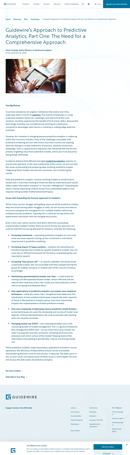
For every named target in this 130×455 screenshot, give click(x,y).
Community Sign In (117, 413)
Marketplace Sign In (117, 423)
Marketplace (75, 424)
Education (92, 416)
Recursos (57, 4)
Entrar (98, 4)
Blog (26, 19)
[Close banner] (127, 434)
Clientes (36, 4)
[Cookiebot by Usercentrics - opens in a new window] (13, 451)
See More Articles (13, 370)
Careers (73, 408)
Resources (17, 19)
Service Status (75, 430)
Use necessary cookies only (108, 449)
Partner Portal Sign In (116, 430)
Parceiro (46, 4)
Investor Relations (77, 420)
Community (93, 408)
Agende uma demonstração (116, 4)
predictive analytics (55, 160)
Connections (75, 412)
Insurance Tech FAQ (96, 420)
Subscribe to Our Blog (15, 377)
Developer (92, 412)
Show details (31, 446)
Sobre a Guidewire (72, 4)
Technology (35, 19)
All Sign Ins (118, 408)
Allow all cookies (108, 436)
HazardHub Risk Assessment (94, 425)
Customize (108, 443)
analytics (36, 114)
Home (8, 19)
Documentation (76, 416)
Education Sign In (118, 418)
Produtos (25, 4)
